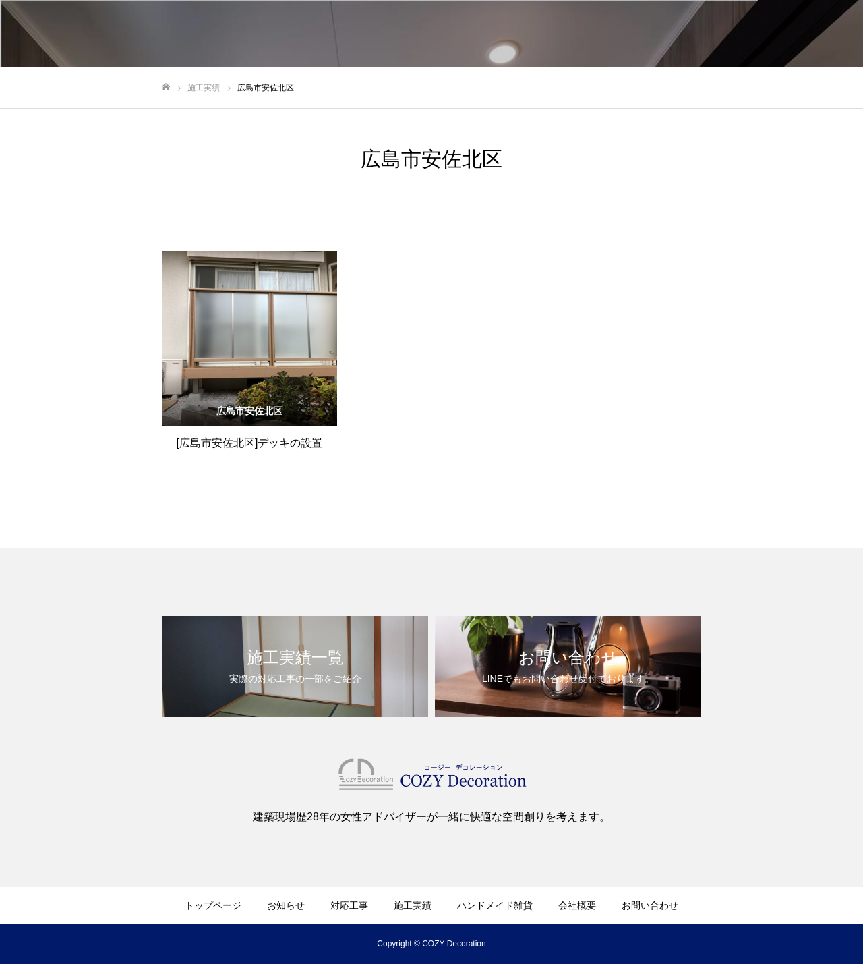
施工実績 (413, 905)
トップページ (213, 905)
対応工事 (349, 905)
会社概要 (577, 905)
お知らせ (286, 905)
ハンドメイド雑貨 (495, 905)
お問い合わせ (650, 905)
